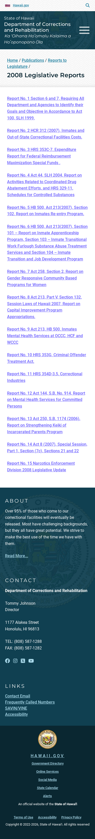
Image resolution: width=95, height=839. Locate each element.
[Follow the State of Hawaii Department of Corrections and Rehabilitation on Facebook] (7, 661)
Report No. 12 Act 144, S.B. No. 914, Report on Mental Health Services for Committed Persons (46, 400)
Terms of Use (23, 817)
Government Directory (48, 763)
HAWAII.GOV (47, 755)
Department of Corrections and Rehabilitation (37, 27)
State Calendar (47, 788)
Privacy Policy (71, 817)
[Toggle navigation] (84, 30)
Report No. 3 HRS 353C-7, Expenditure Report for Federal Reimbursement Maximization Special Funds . (41, 156)
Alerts (47, 796)
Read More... (16, 555)
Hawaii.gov (21, 5)
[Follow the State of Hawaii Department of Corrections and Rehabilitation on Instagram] (15, 661)
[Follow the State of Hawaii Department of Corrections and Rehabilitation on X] (23, 661)
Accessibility (47, 817)
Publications (33, 60)
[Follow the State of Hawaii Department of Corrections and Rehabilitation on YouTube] (31, 661)
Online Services (47, 771)
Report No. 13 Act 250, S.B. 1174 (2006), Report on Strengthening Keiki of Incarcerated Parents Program (43, 425)
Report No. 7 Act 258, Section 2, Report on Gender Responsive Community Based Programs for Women (45, 278)
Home (12, 60)
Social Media (47, 780)
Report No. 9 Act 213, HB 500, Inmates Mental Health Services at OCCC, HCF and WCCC (45, 336)
